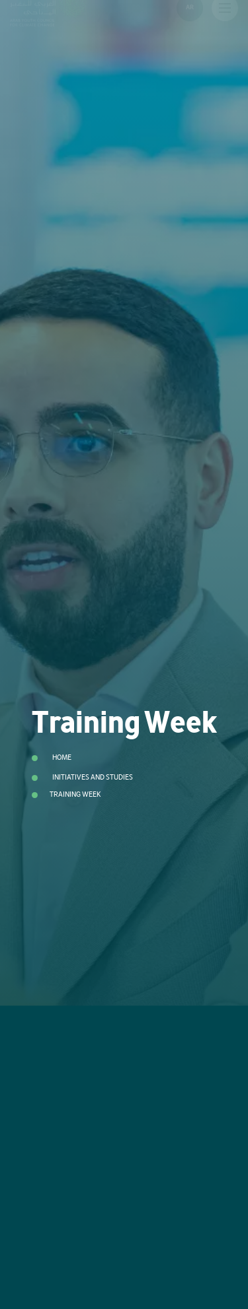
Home (61, 757)
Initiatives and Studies (92, 777)
